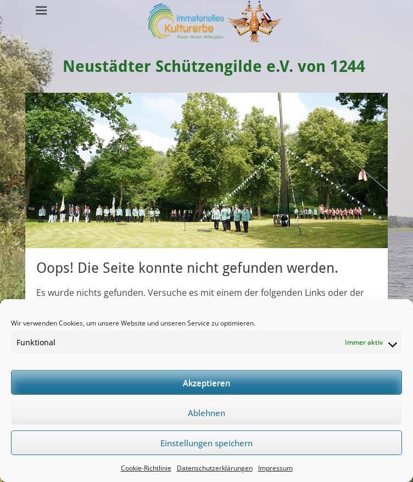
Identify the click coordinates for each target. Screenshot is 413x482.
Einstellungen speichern (206, 443)
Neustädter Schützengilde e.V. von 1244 (215, 66)
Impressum (275, 468)
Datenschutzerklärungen (215, 468)
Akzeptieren (206, 382)
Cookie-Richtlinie (146, 468)
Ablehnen (206, 412)
